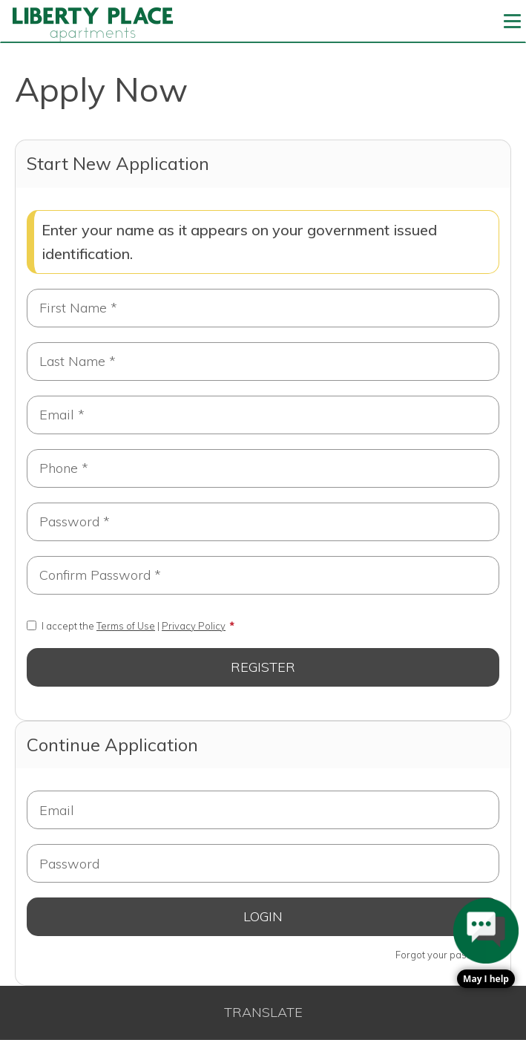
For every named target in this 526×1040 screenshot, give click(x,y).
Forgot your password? (447, 955)
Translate (263, 1012)
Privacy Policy (194, 626)
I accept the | (126, 626)
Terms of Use (125, 626)
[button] (486, 943)
